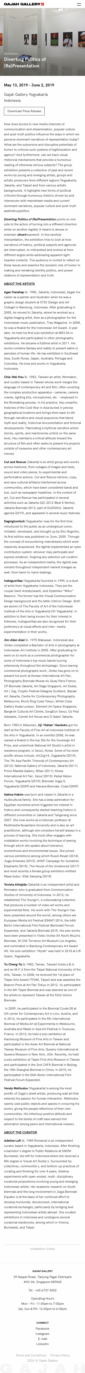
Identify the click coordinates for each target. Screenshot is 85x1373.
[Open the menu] (79, 4)
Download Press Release (24, 111)
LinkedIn (42, 1344)
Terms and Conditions (31, 1355)
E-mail (42, 1339)
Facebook (42, 1328)
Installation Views (42, 1249)
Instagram (42, 1334)
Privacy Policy (60, 1355)
